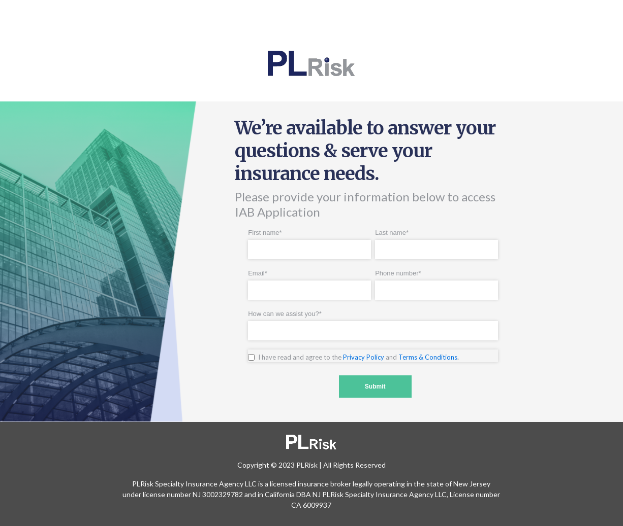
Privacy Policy (363, 357)
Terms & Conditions (427, 357)
